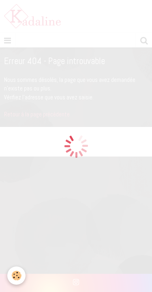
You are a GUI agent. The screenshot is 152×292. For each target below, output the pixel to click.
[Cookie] (16, 275)
